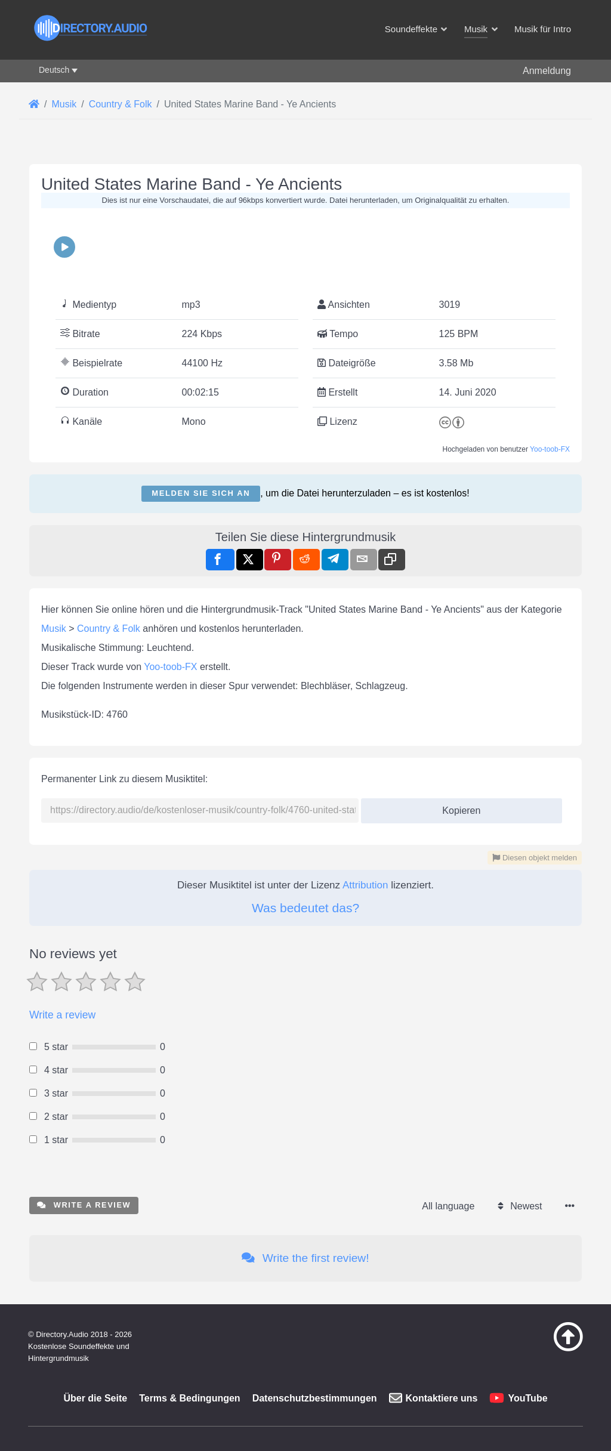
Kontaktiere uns (442, 1398)
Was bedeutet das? (305, 908)
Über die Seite (95, 1398)
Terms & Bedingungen (189, 1398)
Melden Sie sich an (201, 493)
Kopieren (457, 807)
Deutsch (54, 70)
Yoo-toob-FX (550, 449)
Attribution (365, 885)
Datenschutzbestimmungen (314, 1398)
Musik (53, 628)
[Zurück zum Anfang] (549, 1348)
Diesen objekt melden (534, 857)
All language (448, 1206)
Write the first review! (305, 1258)
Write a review (62, 1015)
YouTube (527, 1398)
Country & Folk (108, 628)
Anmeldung (547, 71)
